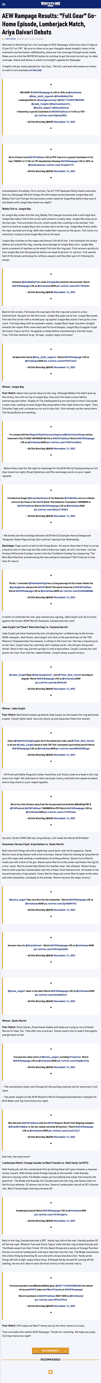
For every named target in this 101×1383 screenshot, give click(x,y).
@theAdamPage (37, 583)
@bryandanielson (38, 498)
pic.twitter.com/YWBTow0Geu (64, 442)
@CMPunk (16, 808)
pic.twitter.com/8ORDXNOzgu (73, 748)
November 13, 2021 (64, 121)
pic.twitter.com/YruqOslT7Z (58, 164)
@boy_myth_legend (41, 96)
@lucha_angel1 (42, 107)
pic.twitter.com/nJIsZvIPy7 (64, 1130)
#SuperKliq (35, 434)
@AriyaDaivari (61, 107)
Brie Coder (11, 39)
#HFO (33, 1289)
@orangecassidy (46, 100)
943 (44, 1350)
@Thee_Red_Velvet (69, 674)
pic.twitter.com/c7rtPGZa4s (60, 812)
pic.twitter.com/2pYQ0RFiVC (60, 903)
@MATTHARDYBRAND (71, 100)
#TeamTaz (75, 1056)
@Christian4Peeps (75, 434)
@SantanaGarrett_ (60, 103)
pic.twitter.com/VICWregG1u (50, 1214)
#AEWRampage (41, 92)
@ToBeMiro (71, 498)
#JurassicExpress (54, 434)
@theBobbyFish (64, 96)
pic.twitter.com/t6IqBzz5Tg (73, 1060)
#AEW (40, 502)
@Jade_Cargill (39, 103)
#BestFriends (54, 1289)
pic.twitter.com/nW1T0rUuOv (73, 285)
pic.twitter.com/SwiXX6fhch (51, 994)
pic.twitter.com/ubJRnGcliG (51, 682)
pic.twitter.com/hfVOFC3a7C (60, 360)
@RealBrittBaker (18, 1126)
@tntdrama (74, 92)
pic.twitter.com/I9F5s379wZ (51, 1299)
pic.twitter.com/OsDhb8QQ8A (76, 590)
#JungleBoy (53, 281)
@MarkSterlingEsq (25, 740)
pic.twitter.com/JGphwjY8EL (51, 115)
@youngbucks (18, 587)
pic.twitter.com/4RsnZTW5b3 (51, 509)
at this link (35, 70)
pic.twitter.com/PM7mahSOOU (51, 949)
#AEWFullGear (60, 111)
